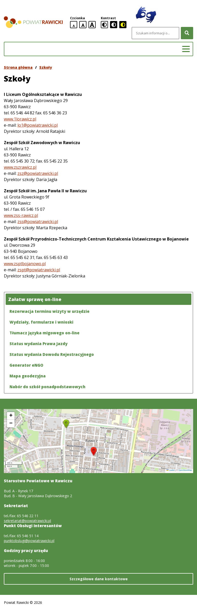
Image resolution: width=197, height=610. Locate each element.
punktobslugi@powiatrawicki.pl (29, 540)
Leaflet (170, 470)
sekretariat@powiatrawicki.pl (27, 520)
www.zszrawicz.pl (20, 167)
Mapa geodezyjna (27, 375)
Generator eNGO (26, 365)
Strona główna (18, 67)
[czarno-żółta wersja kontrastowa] (122, 24)
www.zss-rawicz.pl (21, 215)
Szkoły (45, 67)
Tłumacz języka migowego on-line (44, 332)
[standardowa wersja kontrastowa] (104, 24)
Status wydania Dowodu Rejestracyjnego (51, 354)
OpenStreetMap (185, 470)
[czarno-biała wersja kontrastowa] (113, 24)
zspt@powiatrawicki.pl (38, 270)
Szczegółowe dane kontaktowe (99, 578)
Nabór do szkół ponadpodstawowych (47, 386)
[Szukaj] (187, 33)
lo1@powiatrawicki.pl (37, 125)
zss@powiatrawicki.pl (37, 221)
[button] (93, 451)
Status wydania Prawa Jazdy (38, 343)
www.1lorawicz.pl (20, 119)
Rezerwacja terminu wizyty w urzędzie (49, 311)
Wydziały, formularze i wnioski (41, 322)
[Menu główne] (186, 49)
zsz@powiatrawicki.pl (37, 173)
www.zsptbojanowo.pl (25, 263)
